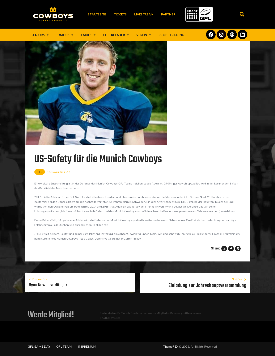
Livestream (144, 14)
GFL (39, 171)
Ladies (88, 34)
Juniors (64, 34)
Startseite (97, 14)
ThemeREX (170, 346)
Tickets (120, 14)
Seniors (40, 34)
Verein (143, 34)
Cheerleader (116, 34)
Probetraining (171, 35)
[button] (242, 14)
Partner (168, 14)
